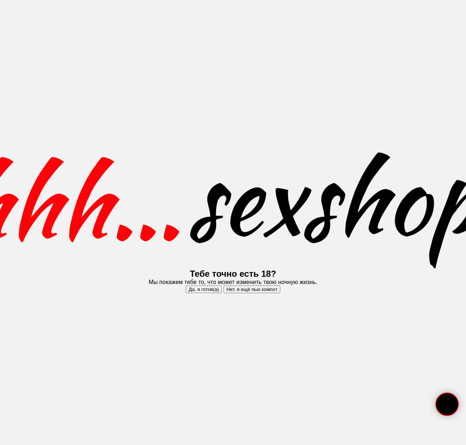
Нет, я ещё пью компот (251, 289)
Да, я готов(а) (204, 289)
